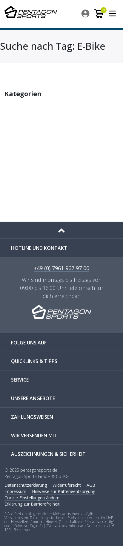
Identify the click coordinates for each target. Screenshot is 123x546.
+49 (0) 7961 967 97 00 (61, 268)
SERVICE (20, 379)
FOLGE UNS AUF (29, 342)
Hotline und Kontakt (39, 248)
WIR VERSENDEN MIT (34, 435)
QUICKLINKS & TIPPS (34, 361)
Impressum (15, 491)
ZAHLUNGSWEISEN (32, 417)
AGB (91, 485)
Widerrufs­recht (67, 485)
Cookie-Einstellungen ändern (31, 497)
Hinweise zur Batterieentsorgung (63, 491)
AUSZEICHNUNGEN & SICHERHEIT (48, 454)
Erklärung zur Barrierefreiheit (32, 504)
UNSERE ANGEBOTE (33, 398)
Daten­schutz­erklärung (25, 485)
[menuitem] (86, 13)
